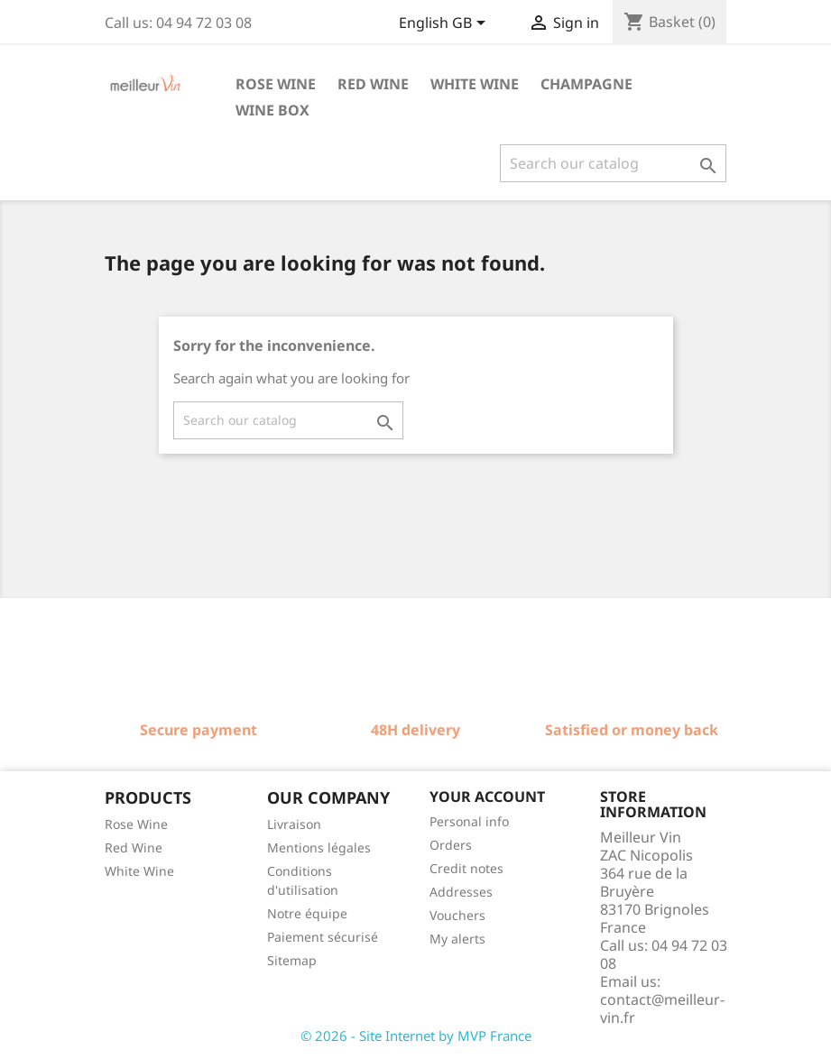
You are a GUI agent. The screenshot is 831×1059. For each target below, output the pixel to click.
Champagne (586, 84)
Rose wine (275, 84)
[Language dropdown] (445, 24)
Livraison (294, 824)
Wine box (272, 110)
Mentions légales (319, 847)
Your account (487, 796)
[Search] (613, 163)
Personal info (469, 821)
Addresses (461, 891)
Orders (450, 844)
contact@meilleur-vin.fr (662, 1008)
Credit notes (466, 868)
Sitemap (292, 960)
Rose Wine (136, 824)
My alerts (457, 938)
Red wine (373, 84)
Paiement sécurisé (322, 936)
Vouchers (457, 915)
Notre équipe (307, 913)
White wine (474, 84)
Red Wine (133, 847)
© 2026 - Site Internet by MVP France (415, 1036)
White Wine (139, 870)
